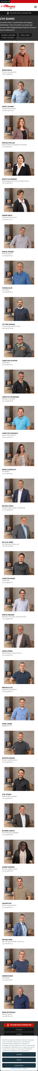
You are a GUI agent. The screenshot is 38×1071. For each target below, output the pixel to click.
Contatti (19, 1034)
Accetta (19, 1054)
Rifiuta (19, 1060)
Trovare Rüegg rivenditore (19, 13)
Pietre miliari (25, 35)
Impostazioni (19, 1065)
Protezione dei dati (16, 1068)
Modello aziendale (8, 35)
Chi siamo (19, 1029)
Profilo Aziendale (8, 38)
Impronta (24, 1068)
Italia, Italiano (4, 1)
